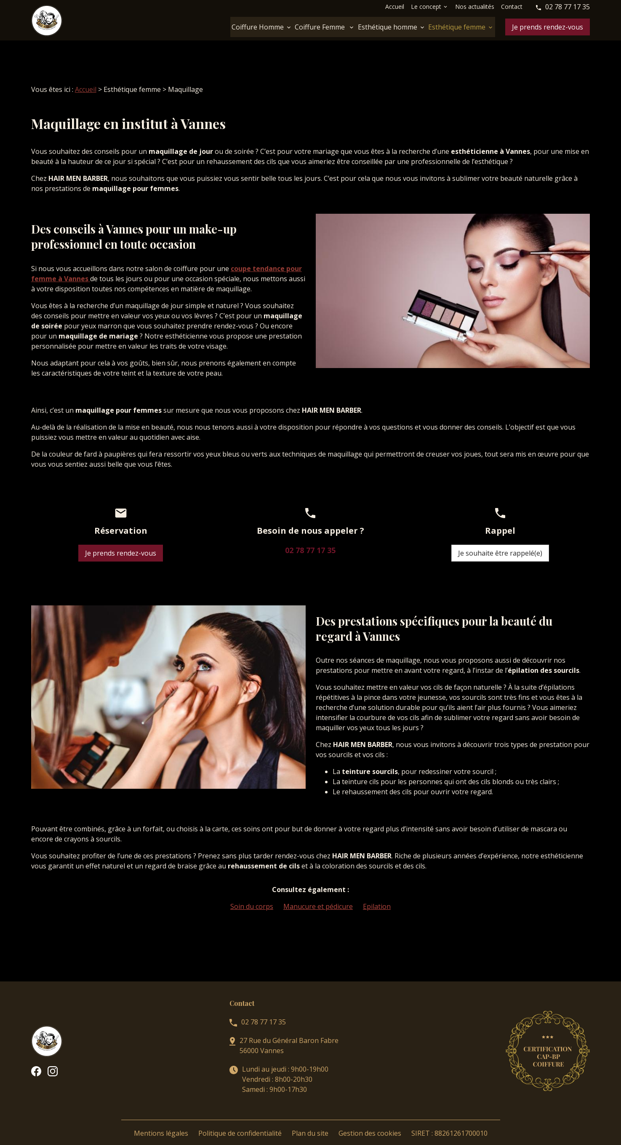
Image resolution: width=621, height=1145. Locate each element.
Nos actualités (474, 7)
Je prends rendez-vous (547, 27)
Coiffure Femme (320, 27)
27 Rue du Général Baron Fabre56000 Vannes (289, 1035)
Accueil (394, 7)
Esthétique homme (387, 27)
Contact (511, 7)
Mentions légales (161, 1123)
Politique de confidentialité (240, 1123)
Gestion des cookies (369, 1123)
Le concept (426, 7)
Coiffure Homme (258, 27)
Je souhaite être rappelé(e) (500, 543)
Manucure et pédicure (318, 896)
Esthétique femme (456, 27)
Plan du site (310, 1123)
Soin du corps (251, 896)
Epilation (377, 896)
